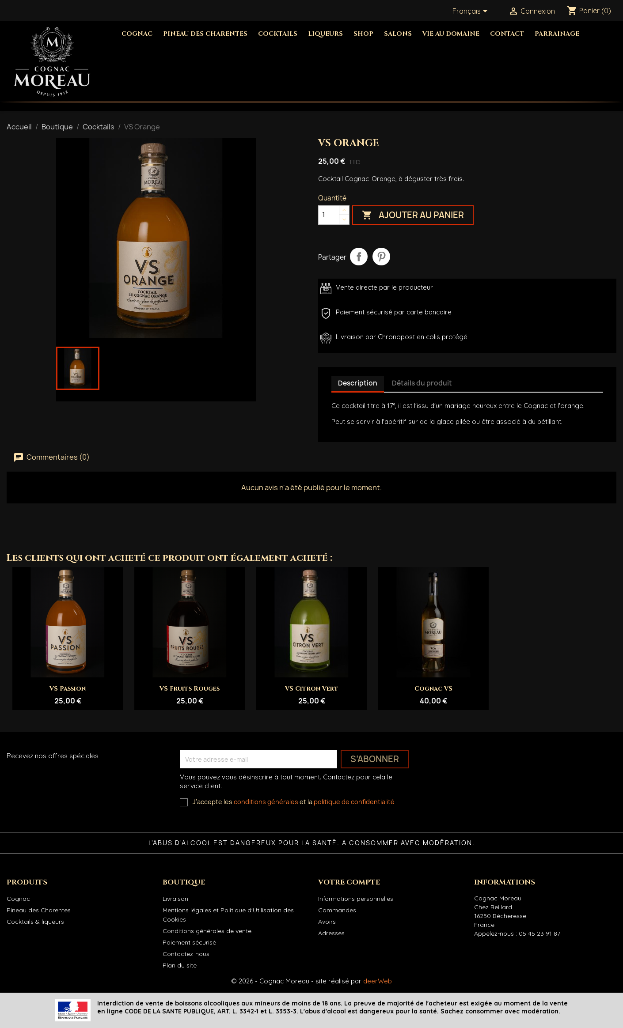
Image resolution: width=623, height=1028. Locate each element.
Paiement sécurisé (189, 942)
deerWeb (377, 981)
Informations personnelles (355, 899)
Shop (363, 34)
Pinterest (381, 256)
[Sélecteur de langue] (471, 12)
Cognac (137, 34)
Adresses (331, 933)
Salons (398, 34)
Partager (359, 256)
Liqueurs (325, 34)
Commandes (337, 910)
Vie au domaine (450, 34)
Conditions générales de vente (207, 931)
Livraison (175, 899)
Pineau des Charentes (205, 34)
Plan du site (180, 965)
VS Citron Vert (311, 688)
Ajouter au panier (413, 215)
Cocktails (277, 34)
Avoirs (327, 922)
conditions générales (266, 801)
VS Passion (67, 688)
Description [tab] (357, 383)
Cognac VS (433, 688)
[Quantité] (328, 215)
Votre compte (349, 882)
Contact (507, 34)
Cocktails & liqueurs (35, 922)
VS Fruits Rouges (190, 688)
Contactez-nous (186, 954)
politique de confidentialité (354, 801)
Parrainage (557, 34)
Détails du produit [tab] (422, 383)
